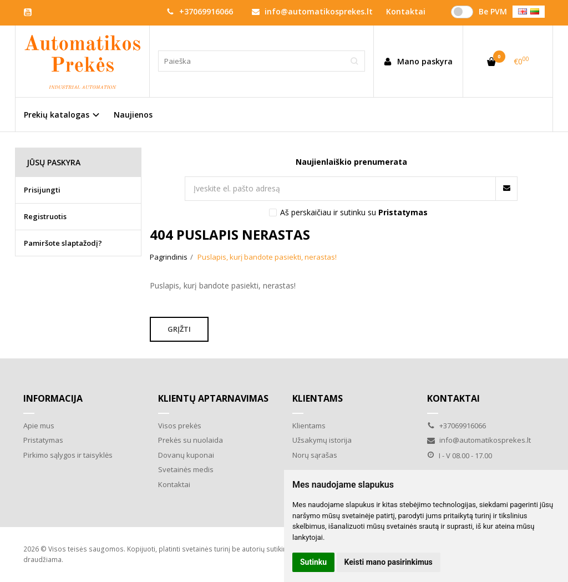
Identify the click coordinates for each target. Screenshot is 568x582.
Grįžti (179, 329)
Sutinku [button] (313, 562)
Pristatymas (43, 440)
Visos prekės (179, 426)
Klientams (317, 398)
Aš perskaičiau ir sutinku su (354, 212)
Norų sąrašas (314, 455)
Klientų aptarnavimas (213, 398)
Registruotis (45, 216)
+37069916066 (199, 11)
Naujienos (133, 114)
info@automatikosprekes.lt (312, 11)
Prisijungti (42, 190)
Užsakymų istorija (322, 440)
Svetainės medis (186, 469)
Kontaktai (174, 484)
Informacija (53, 398)
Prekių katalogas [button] (56, 114)
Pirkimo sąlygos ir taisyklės (68, 455)
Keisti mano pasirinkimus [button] (388, 562)
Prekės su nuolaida (190, 440)
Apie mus (38, 426)
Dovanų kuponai (186, 455)
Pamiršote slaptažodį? (63, 243)
